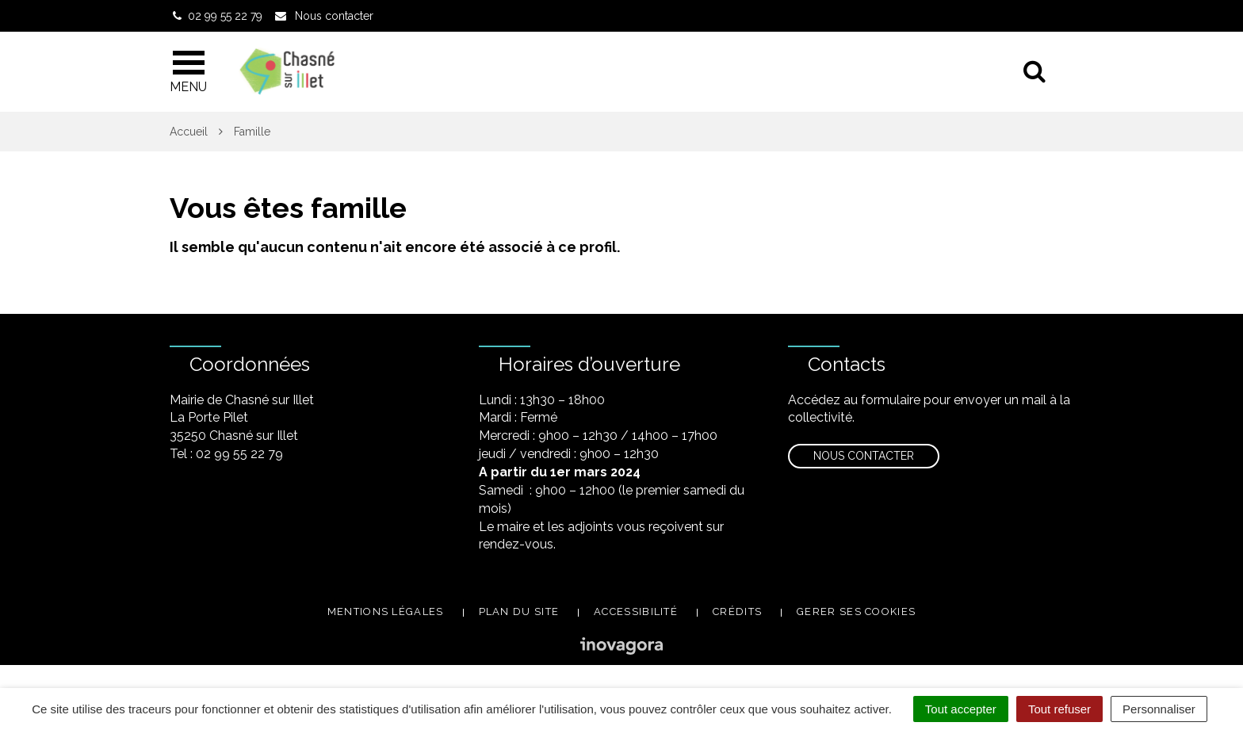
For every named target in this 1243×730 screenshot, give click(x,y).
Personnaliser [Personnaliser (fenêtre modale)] (1159, 709)
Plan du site (519, 611)
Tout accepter (960, 709)
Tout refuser (1059, 709)
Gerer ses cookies (856, 611)
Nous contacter (863, 455)
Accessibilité (636, 611)
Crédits (737, 611)
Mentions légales (385, 611)
